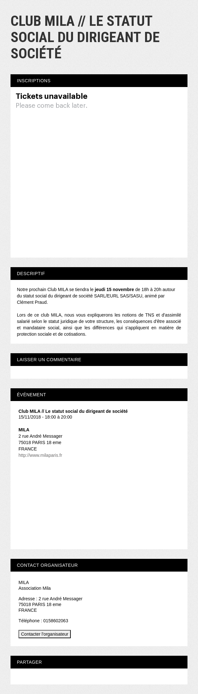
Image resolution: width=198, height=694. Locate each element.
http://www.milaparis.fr (40, 455)
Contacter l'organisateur (44, 634)
